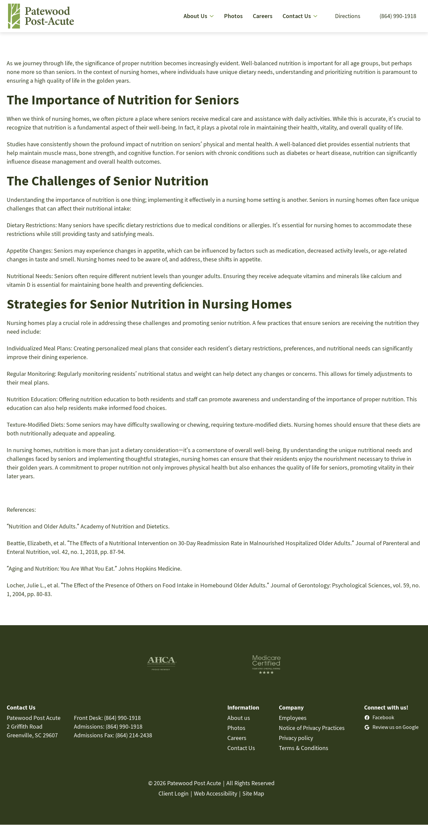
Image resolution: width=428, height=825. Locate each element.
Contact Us (241, 748)
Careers (236, 738)
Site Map (253, 793)
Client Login (173, 793)
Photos (236, 728)
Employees (293, 718)
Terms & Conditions (303, 748)
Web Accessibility (215, 793)
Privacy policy (296, 738)
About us (238, 718)
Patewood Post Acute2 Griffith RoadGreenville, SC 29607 (34, 726)
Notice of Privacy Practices (312, 728)
